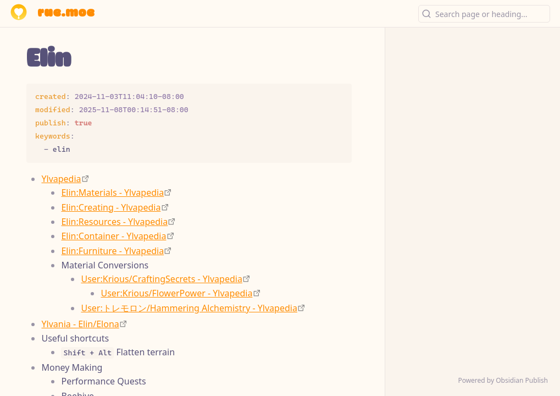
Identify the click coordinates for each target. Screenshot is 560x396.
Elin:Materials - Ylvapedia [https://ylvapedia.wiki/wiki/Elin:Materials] (112, 192)
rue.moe (66, 13)
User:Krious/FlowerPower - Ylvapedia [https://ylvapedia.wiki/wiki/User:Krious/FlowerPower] (176, 293)
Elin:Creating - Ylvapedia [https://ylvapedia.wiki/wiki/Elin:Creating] (110, 207)
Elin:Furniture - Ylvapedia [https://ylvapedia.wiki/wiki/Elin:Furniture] (112, 251)
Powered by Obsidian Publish (503, 380)
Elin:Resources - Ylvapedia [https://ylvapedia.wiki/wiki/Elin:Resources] (114, 222)
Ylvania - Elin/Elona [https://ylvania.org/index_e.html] (80, 324)
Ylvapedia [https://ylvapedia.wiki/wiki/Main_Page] (61, 179)
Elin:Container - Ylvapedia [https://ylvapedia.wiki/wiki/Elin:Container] (113, 236)
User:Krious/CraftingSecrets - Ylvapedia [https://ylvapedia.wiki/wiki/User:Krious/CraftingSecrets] (161, 279)
